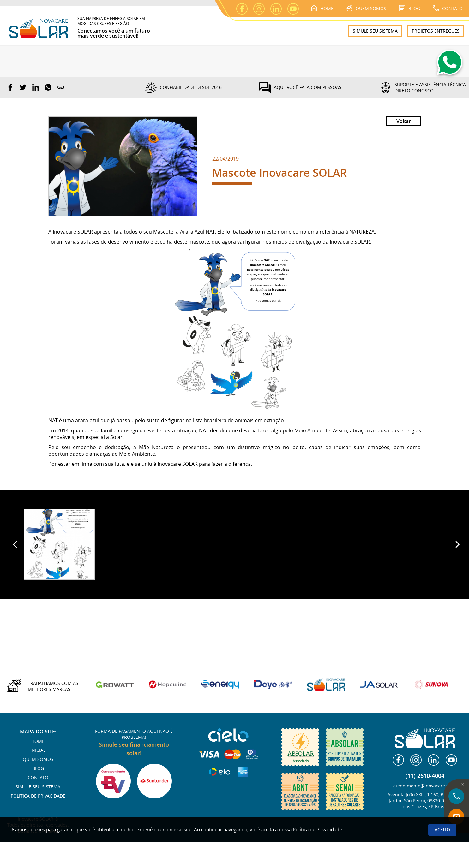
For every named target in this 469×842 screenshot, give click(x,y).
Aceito (442, 830)
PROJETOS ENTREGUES (436, 31)
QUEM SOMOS (366, 8)
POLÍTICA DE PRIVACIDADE (38, 796)
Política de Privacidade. (318, 829)
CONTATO (448, 8)
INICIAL (37, 750)
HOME (322, 8)
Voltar (403, 121)
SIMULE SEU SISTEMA (375, 31)
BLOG (409, 8)
